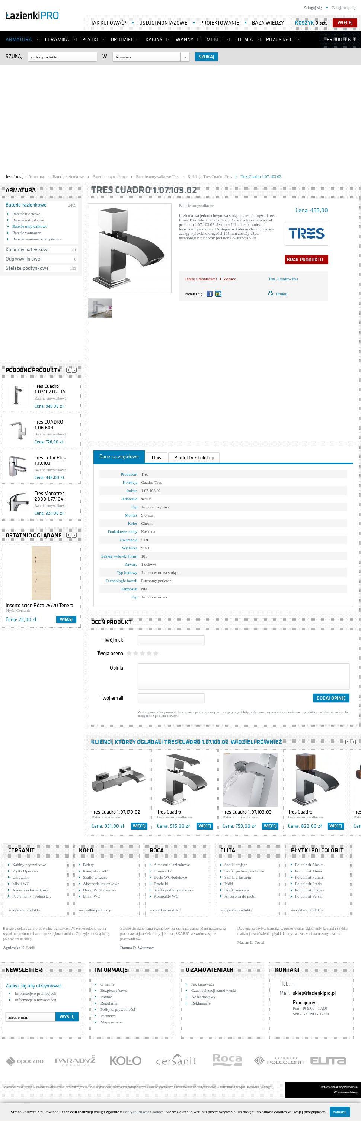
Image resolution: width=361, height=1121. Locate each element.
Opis (156, 457)
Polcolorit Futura (309, 877)
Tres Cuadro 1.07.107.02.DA (50, 389)
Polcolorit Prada (308, 883)
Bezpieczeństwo (113, 990)
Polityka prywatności (117, 1009)
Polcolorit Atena (308, 871)
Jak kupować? (109, 23)
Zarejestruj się (343, 7)
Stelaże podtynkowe (27, 268)
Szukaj (14, 56)
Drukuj (281, 293)
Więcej (66, 619)
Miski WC (20, 883)
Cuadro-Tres (288, 279)
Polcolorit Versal (308, 896)
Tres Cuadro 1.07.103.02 (144, 190)
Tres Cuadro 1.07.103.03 (247, 812)
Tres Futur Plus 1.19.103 (50, 460)
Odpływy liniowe (23, 259)
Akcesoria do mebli (240, 896)
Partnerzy (108, 1015)
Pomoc (106, 996)
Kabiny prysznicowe (29, 864)
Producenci (340, 39)
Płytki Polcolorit (317, 850)
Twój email (111, 698)
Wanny (185, 39)
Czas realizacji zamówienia (213, 990)
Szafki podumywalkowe (174, 890)
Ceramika (57, 39)
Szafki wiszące (95, 877)
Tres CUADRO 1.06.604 (49, 424)
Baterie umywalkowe (29, 226)
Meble (214, 39)
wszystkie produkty (24, 910)
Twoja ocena (110, 653)
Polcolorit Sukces (309, 890)
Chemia (244, 39)
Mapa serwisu (111, 1022)
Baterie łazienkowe (26, 205)
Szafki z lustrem (237, 877)
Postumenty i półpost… (31, 896)
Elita (227, 850)
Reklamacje (201, 1003)
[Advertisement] (143, 118)
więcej (345, 22)
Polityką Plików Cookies (143, 1111)
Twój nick (113, 640)
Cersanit (21, 850)
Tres (271, 279)
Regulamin (109, 1003)
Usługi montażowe (163, 23)
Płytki (90, 39)
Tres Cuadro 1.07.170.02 (116, 812)
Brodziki (121, 39)
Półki (228, 883)
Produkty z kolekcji (194, 457)
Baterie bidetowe (26, 213)
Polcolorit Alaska (309, 864)
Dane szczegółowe (119, 456)
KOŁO (86, 850)
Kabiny (154, 39)
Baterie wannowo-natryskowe (36, 239)
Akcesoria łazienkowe (30, 890)
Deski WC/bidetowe (99, 890)
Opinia (116, 668)
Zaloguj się (312, 7)
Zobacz (230, 279)
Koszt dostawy (203, 996)
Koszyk (304, 23)
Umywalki (20, 877)
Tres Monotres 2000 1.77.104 (49, 496)
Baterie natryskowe (28, 220)
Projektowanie (219, 23)
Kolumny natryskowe (28, 249)
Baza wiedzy (268, 23)
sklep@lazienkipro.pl (314, 993)
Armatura (19, 39)
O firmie (107, 984)
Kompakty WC (95, 871)
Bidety (88, 864)
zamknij (339, 1111)
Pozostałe (279, 39)
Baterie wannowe (26, 232)
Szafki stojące (235, 864)
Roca (157, 850)
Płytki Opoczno (25, 871)
